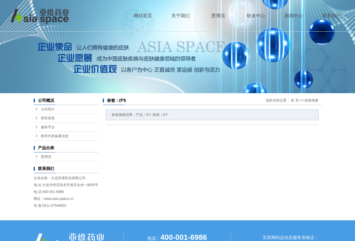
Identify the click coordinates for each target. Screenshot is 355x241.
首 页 (295, 100)
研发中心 (256, 15)
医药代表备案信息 (55, 136)
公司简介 (48, 109)
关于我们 (180, 15)
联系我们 (331, 15)
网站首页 (143, 15)
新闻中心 (293, 15)
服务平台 (48, 127)
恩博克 (218, 15)
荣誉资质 (48, 118)
